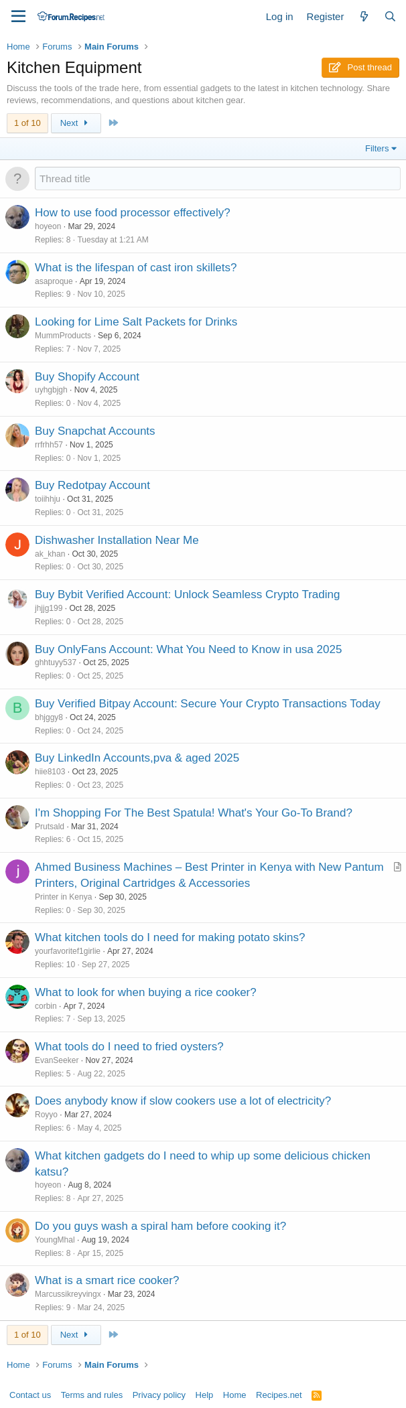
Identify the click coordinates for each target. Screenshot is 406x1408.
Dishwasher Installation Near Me (117, 540)
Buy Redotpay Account (92, 485)
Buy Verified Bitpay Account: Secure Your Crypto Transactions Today (208, 703)
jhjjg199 (48, 608)
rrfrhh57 (49, 444)
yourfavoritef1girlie (67, 951)
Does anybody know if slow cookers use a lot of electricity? (183, 1101)
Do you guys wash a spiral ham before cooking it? (160, 1226)
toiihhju (47, 499)
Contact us (30, 1395)
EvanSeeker (56, 1060)
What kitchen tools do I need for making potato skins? (170, 937)
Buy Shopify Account (87, 376)
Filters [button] (377, 148)
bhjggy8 (49, 717)
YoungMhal (55, 1240)
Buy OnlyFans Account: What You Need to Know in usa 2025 (188, 649)
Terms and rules (92, 1395)
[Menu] (18, 16)
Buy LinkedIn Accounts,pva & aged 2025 (137, 758)
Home (235, 1395)
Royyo (46, 1114)
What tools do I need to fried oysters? (129, 1046)
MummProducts (63, 335)
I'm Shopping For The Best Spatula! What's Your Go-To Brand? (193, 812)
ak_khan (50, 554)
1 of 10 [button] (27, 123)
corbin (46, 1006)
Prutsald (49, 826)
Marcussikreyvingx (68, 1294)
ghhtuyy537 (55, 662)
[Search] (390, 16)
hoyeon (48, 226)
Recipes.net (279, 1395)
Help (205, 1395)
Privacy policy (159, 1395)
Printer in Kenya (63, 897)
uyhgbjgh (51, 390)
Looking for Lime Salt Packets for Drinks (136, 321)
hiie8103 (50, 771)
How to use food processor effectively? (132, 212)
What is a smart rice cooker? (107, 1280)
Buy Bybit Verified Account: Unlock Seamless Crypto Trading (187, 594)
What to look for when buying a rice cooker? (146, 992)
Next (76, 123)
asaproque (54, 281)
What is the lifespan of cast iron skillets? (135, 267)
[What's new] (363, 16)
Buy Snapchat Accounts (95, 431)
